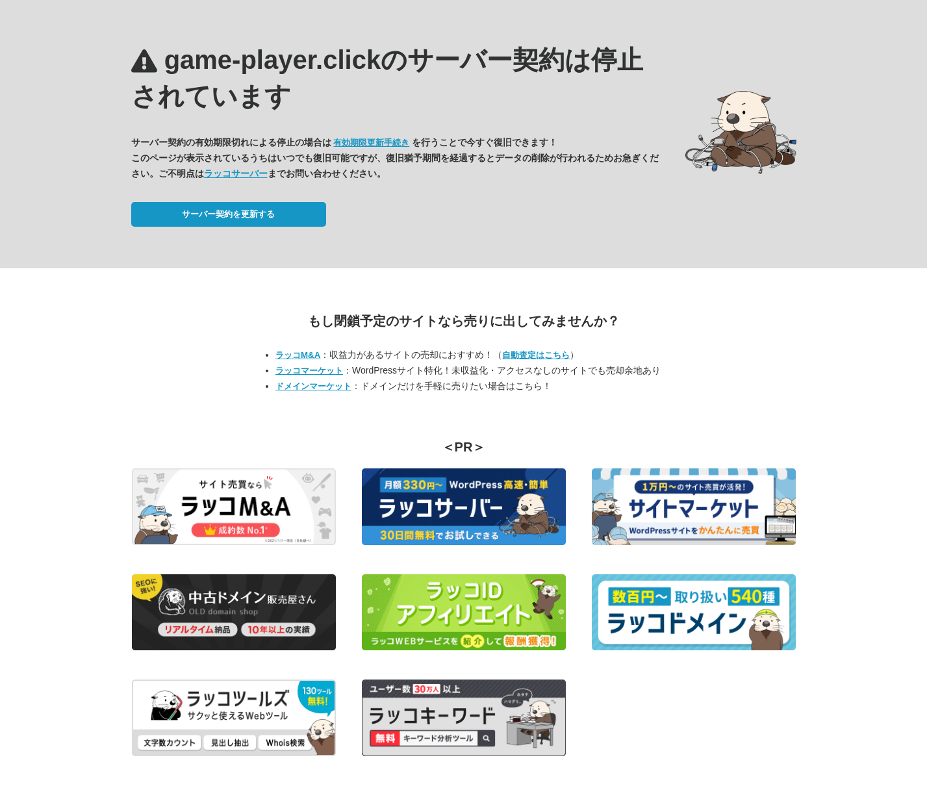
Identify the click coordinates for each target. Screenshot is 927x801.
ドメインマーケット (313, 386)
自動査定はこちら (536, 355)
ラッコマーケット (309, 370)
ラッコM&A (297, 355)
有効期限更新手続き (371, 142)
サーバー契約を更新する (228, 214)
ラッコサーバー (236, 173)
